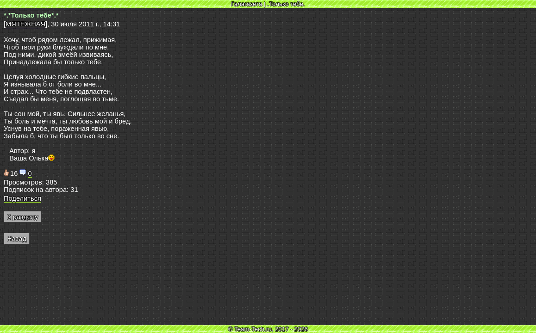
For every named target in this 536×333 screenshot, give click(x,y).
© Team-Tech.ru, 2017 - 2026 (268, 329)
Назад (16, 238)
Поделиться (22, 198)
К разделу (22, 217)
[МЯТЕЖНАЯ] (25, 24)
